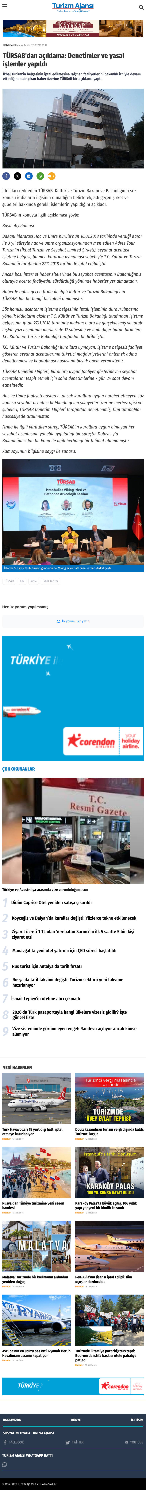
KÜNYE (76, 1420)
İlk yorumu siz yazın (73, 621)
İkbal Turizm (50, 581)
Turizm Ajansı (26, 1484)
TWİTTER (74, 1442)
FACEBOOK (13, 1442)
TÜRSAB (9, 581)
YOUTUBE (134, 1442)
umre (33, 581)
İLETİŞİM (137, 1420)
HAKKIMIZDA (12, 1420)
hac (22, 581)
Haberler (8, 45)
